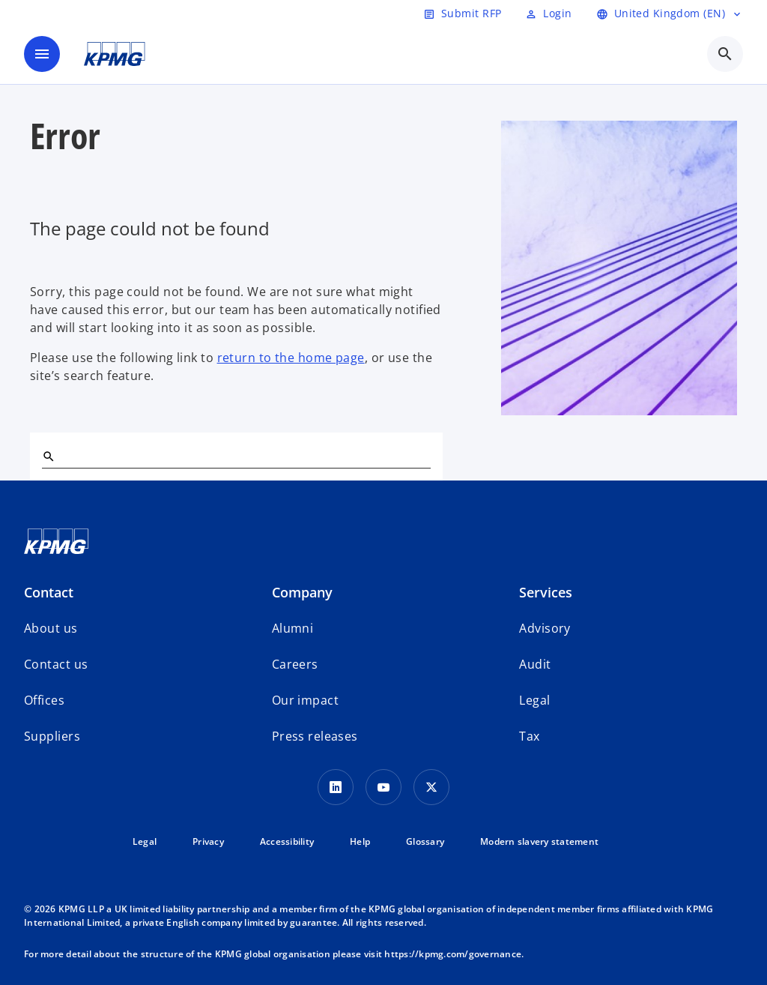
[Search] (48, 456)
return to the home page (291, 357)
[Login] (548, 13)
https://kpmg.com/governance (452, 954)
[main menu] (42, 54)
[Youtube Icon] (383, 787)
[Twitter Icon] (431, 787)
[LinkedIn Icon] (336, 787)
